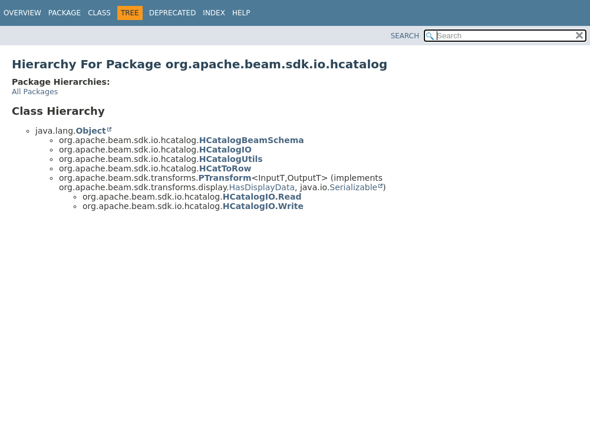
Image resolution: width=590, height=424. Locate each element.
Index (214, 13)
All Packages (35, 91)
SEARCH (405, 36)
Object (90, 130)
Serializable (353, 187)
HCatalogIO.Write (263, 206)
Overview (22, 13)
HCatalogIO (225, 149)
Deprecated (172, 13)
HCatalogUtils (231, 159)
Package (64, 13)
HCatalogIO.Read (262, 196)
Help (241, 13)
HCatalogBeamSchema (251, 140)
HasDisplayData (262, 187)
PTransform (224, 178)
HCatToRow (225, 168)
